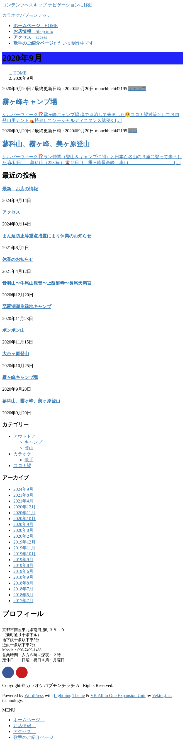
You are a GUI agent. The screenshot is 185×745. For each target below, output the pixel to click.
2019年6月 (23, 571)
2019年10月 (24, 553)
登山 (132, 130)
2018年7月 (23, 589)
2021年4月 (23, 501)
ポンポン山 (13, 330)
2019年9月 (23, 559)
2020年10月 (24, 518)
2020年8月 (23, 530)
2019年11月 (24, 547)
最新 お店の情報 (20, 188)
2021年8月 (23, 495)
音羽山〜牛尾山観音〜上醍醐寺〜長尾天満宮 (46, 283)
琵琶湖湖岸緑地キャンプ (26, 306)
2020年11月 (24, 512)
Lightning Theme (69, 695)
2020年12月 (24, 506)
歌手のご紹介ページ (33, 737)
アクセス (11, 212)
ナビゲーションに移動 (70, 5)
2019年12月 (24, 542)
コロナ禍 (22, 465)
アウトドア (24, 436)
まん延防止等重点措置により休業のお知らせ (46, 236)
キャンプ (137, 88)
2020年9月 (23, 524)
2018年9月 (23, 577)
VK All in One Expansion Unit (118, 695)
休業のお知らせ (17, 259)
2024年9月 (23, 489)
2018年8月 (23, 583)
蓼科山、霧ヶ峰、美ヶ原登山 (46, 144)
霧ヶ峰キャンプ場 (29, 101)
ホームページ (29, 719)
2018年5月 (23, 594)
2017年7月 (23, 600)
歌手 (29, 459)
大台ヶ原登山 (15, 353)
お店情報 (24, 725)
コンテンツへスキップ (24, 5)
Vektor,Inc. (162, 695)
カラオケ (22, 453)
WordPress (34, 695)
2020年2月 (23, 536)
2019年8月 (23, 565)
